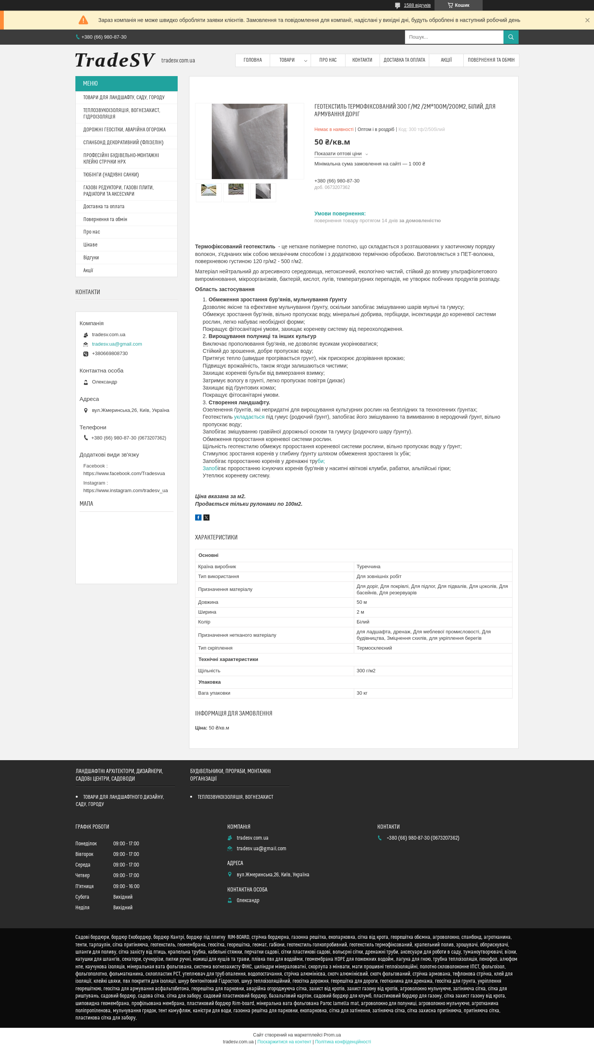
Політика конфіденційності (343, 1041)
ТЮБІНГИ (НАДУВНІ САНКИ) (111, 175)
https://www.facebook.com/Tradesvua (124, 473)
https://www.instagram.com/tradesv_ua (125, 490)
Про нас (328, 60)
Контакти (362, 60)
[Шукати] (511, 37)
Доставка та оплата (404, 60)
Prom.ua (332, 1035)
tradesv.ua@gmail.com (117, 344)
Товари (287, 60)
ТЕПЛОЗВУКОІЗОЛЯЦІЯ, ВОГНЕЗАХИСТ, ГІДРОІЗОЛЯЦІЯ (121, 114)
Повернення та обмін (491, 60)
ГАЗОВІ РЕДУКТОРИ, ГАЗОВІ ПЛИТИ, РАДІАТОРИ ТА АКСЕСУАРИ (118, 191)
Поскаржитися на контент (284, 1041)
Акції (446, 60)
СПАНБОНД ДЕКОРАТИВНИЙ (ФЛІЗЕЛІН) (123, 143)
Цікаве (90, 245)
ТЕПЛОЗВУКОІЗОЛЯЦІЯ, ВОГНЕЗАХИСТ (236, 797)
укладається (249, 417)
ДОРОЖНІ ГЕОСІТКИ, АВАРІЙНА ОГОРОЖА (124, 130)
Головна (253, 60)
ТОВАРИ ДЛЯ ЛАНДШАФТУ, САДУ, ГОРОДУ (123, 98)
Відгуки (91, 258)
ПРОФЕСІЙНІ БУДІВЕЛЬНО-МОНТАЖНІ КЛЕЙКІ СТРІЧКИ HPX (121, 159)
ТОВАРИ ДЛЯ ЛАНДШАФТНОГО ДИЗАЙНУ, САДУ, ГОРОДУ (120, 800)
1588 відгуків (417, 5)
